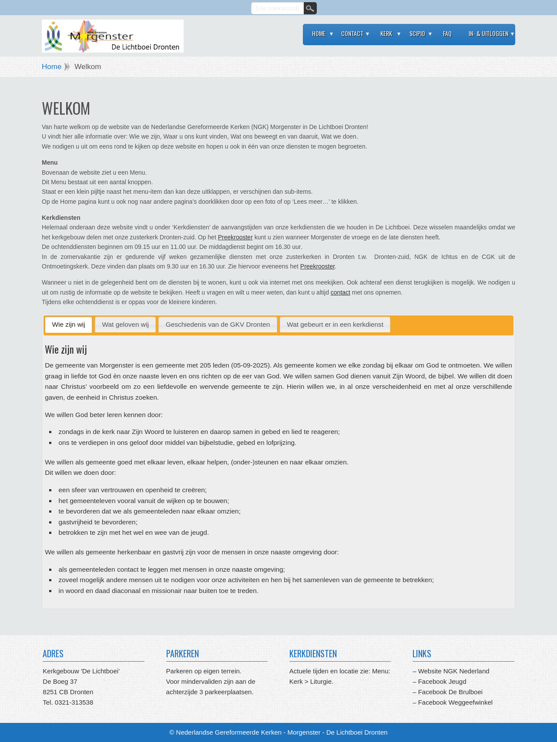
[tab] (68, 325)
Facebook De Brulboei (450, 692)
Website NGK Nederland (454, 671)
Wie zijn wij (68, 324)
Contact (352, 33)
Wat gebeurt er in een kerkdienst (335, 324)
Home (318, 33)
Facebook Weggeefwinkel (454, 702)
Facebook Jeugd (442, 681)
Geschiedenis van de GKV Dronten (218, 324)
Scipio (417, 33)
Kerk (386, 33)
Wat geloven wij (125, 324)
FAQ (447, 33)
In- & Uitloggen (488, 33)
